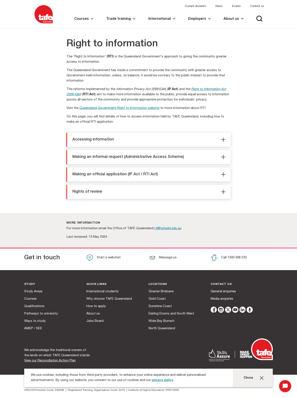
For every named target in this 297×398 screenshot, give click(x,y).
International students (102, 291)
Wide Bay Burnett (161, 321)
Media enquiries (222, 299)
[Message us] (162, 258)
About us (93, 313)
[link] (84, 22)
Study (29, 284)
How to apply (96, 306)
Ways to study (35, 321)
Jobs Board (95, 321)
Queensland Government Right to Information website (119, 108)
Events (236, 6)
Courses (30, 299)
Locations (157, 284)
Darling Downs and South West (171, 313)
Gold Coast (157, 299)
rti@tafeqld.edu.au (167, 228)
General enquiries (223, 291)
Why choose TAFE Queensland (109, 299)
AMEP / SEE (33, 328)
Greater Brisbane (161, 291)
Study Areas (33, 291)
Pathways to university (41, 313)
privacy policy (162, 380)
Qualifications (34, 306)
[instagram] (221, 310)
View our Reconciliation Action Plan (50, 360)
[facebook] (214, 310)
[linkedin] (242, 310)
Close (248, 378)
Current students (195, 6)
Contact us (257, 6)
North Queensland (161, 328)
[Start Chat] (285, 386)
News (218, 6)
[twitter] (228, 310)
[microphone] (250, 310)
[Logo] (43, 23)
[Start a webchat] (103, 258)
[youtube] (235, 310)
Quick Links (96, 284)
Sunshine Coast (160, 306)
